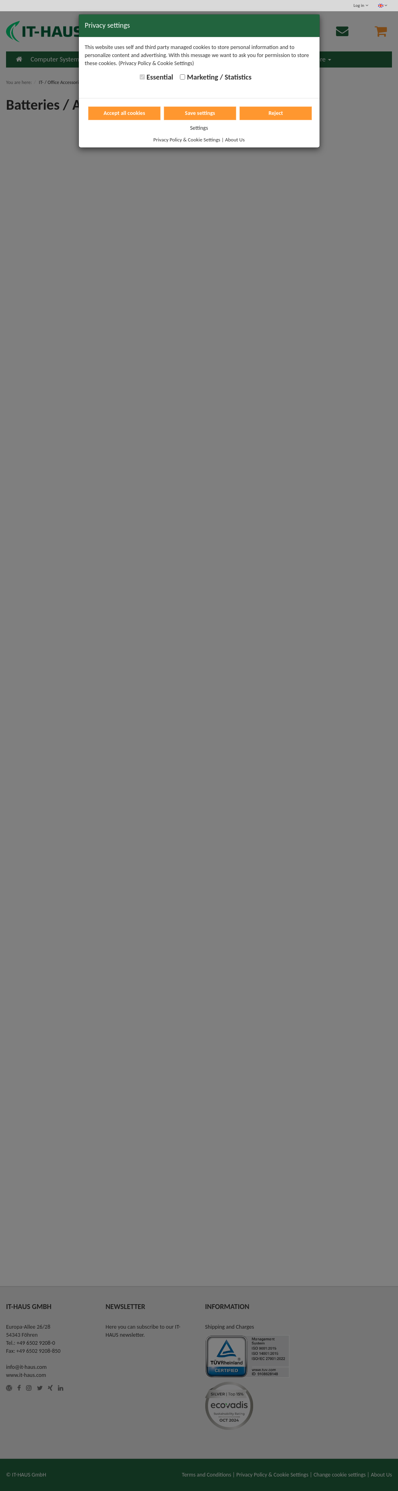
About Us (235, 140)
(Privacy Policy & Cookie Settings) (156, 63)
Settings (199, 128)
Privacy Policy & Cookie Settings (186, 140)
